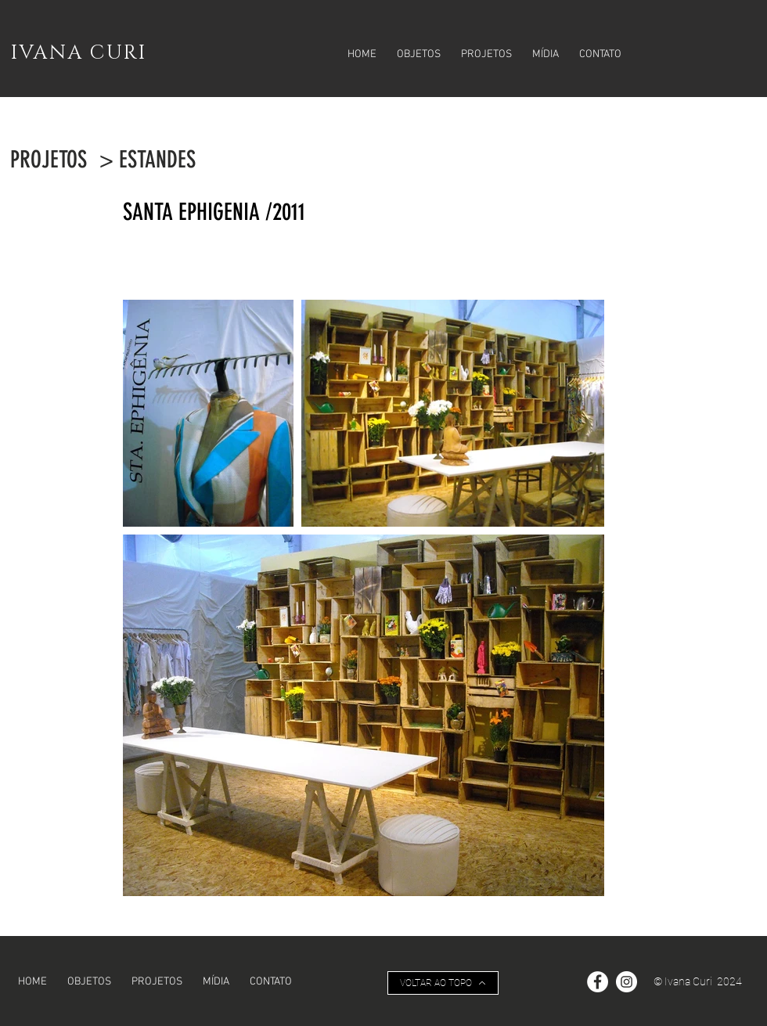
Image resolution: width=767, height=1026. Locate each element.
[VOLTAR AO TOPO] (443, 983)
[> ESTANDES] (147, 159)
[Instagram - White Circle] (626, 981)
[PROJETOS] (48, 159)
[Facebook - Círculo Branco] (597, 981)
